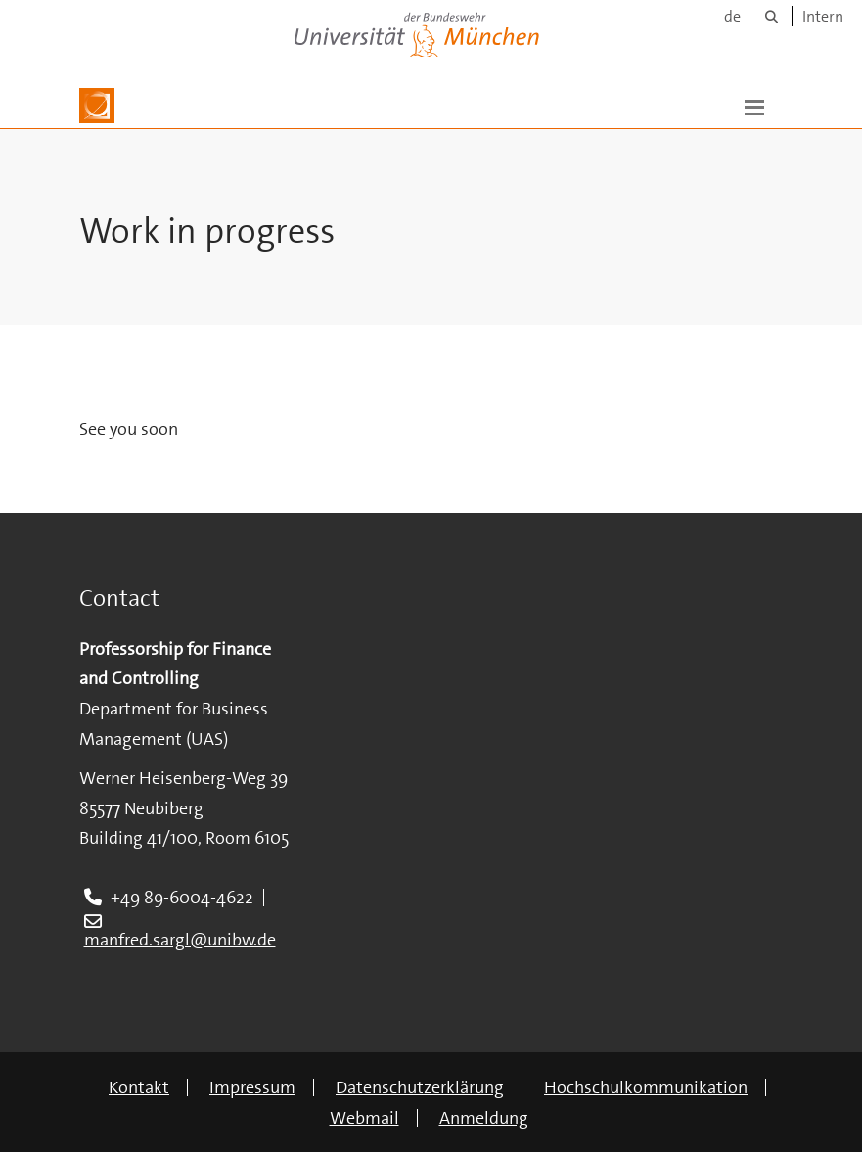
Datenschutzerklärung (420, 1087)
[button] (754, 105)
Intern (822, 16)
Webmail (364, 1117)
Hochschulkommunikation (646, 1087)
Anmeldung (483, 1117)
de (732, 16)
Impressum (252, 1087)
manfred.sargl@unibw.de (180, 939)
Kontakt (139, 1087)
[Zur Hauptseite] (96, 105)
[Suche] (771, 16)
